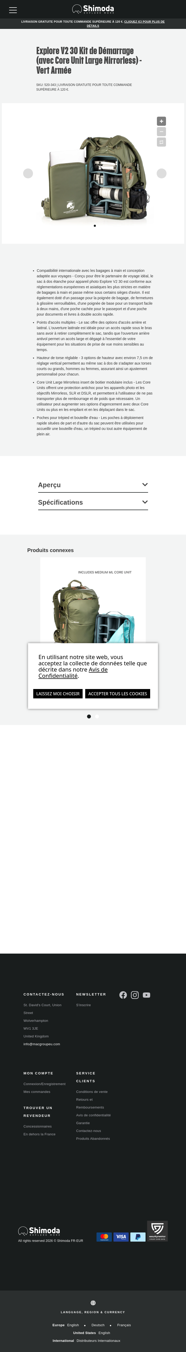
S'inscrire (83, 1005)
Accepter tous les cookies (117, 694)
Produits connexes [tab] (50, 550)
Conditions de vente (92, 1092)
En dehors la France (40, 1134)
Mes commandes (37, 1092)
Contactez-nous (88, 1131)
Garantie (83, 1123)
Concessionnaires (38, 1126)
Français (124, 1325)
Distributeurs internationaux (98, 1341)
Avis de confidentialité (93, 1115)
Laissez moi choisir (58, 694)
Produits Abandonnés (93, 1139)
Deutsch (98, 1325)
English (73, 1325)
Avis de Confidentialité (73, 672)
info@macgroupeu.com (42, 1044)
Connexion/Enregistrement (45, 1084)
